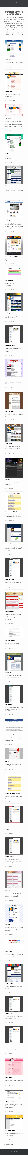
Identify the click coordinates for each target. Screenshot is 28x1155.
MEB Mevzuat (9, 280)
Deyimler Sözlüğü (10, 640)
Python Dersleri (9, 1101)
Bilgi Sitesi (8, 672)
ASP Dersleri (8, 1013)
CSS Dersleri (8, 704)
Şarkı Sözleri (8, 59)
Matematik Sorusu (10, 544)
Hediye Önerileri (9, 611)
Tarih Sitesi (8, 443)
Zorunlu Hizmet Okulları (12, 511)
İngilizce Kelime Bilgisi (11, 256)
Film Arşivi (8, 479)
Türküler (7, 153)
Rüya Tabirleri (9, 411)
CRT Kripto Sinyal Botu (11, 734)
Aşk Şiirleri (8, 761)
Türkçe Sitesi (9, 983)
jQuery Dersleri (9, 579)
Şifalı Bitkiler (9, 379)
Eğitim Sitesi (8, 91)
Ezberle (7, 890)
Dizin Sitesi (8, 951)
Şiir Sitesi (8, 118)
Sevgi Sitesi (8, 1077)
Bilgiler (7, 185)
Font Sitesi (8, 924)
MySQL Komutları (10, 856)
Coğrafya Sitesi (9, 313)
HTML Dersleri (9, 825)
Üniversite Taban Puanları (12, 793)
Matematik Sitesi (10, 1130)
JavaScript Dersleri (10, 345)
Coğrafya (8, 220)
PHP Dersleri (8, 1045)
